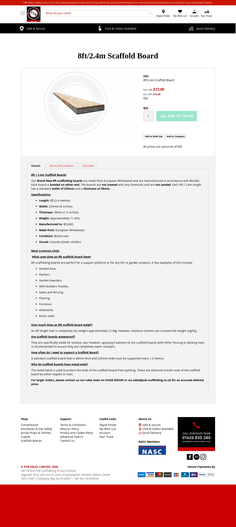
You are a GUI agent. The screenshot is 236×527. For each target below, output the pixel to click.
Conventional (29, 425)
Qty (145, 98)
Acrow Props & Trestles (36, 433)
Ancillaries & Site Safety (36, 429)
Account (194, 15)
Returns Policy (69, 429)
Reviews (88, 166)
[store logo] (33, 15)
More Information (62, 166)
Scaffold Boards (31, 441)
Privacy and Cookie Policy (76, 433)
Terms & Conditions (73, 425)
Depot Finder (163, 15)
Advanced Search (71, 437)
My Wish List (180, 15)
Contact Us (67, 441)
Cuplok (25, 437)
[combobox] (98, 13)
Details (35, 166)
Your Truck (106, 437)
